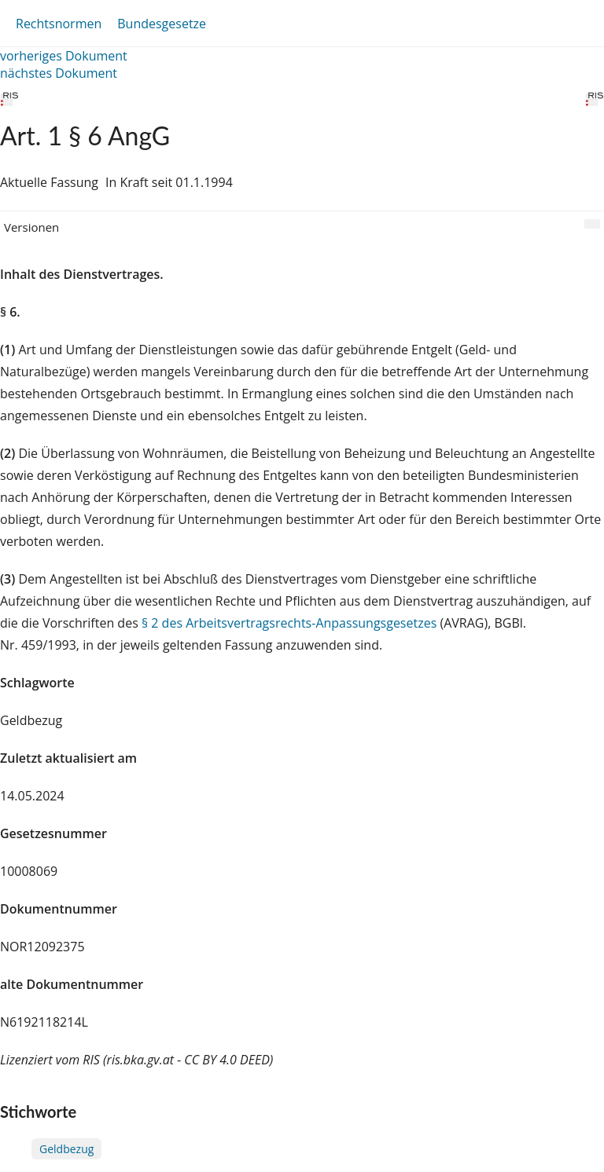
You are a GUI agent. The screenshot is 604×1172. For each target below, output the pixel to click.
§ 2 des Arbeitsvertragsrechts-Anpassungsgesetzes (289, 623)
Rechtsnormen (58, 23)
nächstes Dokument (58, 73)
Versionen (31, 227)
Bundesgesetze (161, 23)
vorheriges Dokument (63, 55)
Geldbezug (66, 1148)
